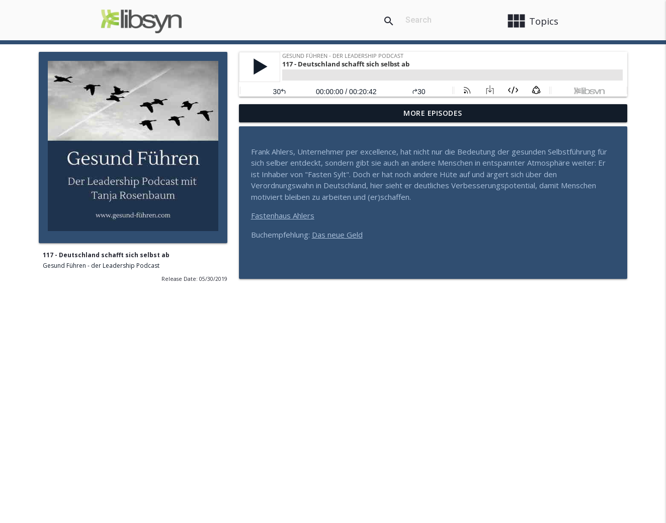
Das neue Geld (337, 235)
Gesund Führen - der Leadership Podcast (101, 265)
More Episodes (432, 113)
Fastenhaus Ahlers (282, 215)
